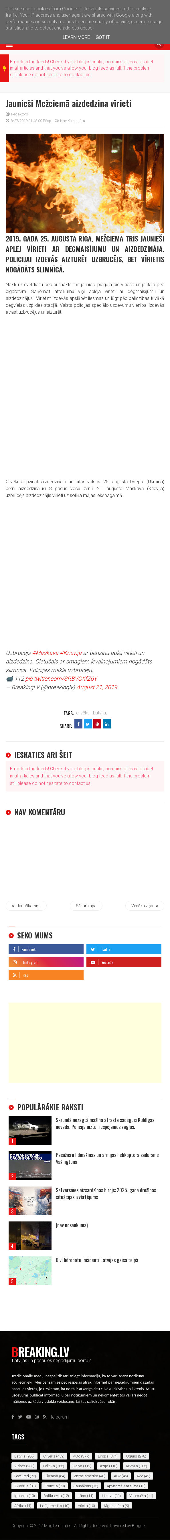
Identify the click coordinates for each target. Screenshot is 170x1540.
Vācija (83, 1506)
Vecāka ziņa (144, 905)
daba (77, 1466)
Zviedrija (21, 1486)
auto (76, 1456)
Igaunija (21, 1496)
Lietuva (108, 1496)
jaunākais (82, 1486)
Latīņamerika (51, 1506)
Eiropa (103, 1456)
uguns (131, 1456)
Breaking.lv (40, 1351)
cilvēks (49, 1456)
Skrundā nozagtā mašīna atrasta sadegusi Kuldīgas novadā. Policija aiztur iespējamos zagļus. (105, 1123)
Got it (103, 37)
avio (140, 1476)
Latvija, (100, 713)
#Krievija (71, 652)
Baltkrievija (53, 1496)
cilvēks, (83, 713)
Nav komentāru (70, 121)
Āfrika (19, 1506)
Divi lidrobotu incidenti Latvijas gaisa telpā (97, 1259)
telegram (95, 973)
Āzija (104, 1466)
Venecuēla (137, 1496)
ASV (117, 1476)
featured (21, 1476)
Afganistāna (114, 1506)
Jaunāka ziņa (26, 905)
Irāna (82, 1496)
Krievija (132, 1466)
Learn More (76, 37)
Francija (51, 1486)
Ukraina (51, 1476)
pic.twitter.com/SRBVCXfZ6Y (61, 678)
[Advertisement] (85, 1043)
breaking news (4, 68)
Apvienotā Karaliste (122, 1486)
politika (49, 1466)
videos (19, 1466)
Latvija (19, 1456)
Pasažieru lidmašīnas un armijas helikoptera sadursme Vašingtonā (107, 1158)
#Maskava (45, 652)
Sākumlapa (86, 905)
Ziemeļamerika (86, 1476)
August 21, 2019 (96, 687)
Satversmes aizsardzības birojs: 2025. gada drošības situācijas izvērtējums (106, 1193)
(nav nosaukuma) (72, 1224)
